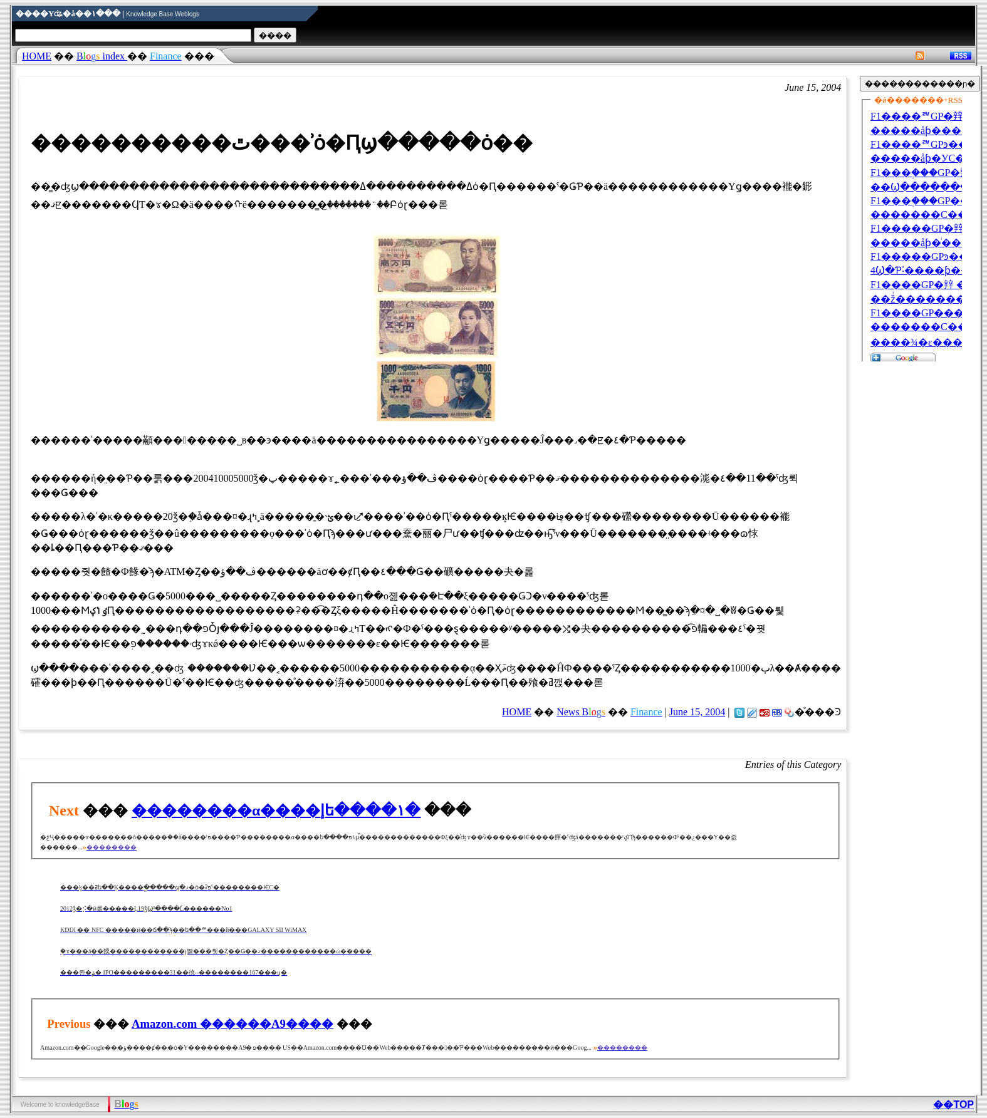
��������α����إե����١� (276, 810)
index (101, 56)
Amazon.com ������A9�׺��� (232, 1023)
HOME (36, 56)
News (580, 712)
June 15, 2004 (697, 712)
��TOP (953, 1104)
